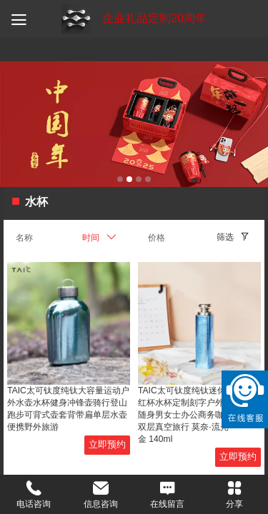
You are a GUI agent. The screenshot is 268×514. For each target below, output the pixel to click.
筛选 (225, 237)
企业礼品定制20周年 (154, 18)
